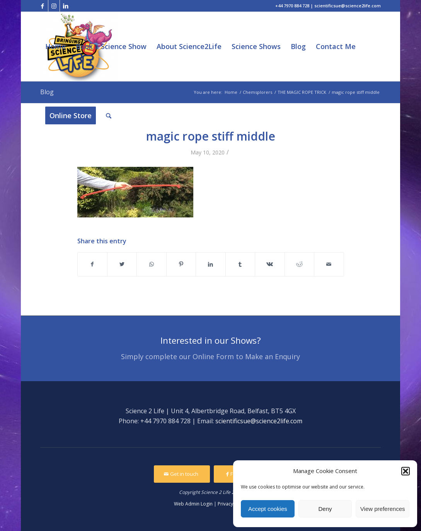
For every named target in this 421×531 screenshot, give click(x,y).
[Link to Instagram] (54, 6)
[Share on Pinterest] (181, 264)
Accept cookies (267, 509)
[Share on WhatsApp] (151, 264)
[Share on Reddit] (299, 264)
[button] (405, 471)
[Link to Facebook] (42, 6)
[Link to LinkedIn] (66, 6)
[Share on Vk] (269, 264)
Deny (325, 509)
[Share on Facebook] (92, 264)
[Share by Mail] (329, 264)
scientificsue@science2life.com (258, 421)
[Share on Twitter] (121, 264)
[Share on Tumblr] (240, 264)
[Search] (108, 115)
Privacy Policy (232, 503)
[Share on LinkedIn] (210, 264)
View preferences (382, 509)
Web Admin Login (193, 503)
